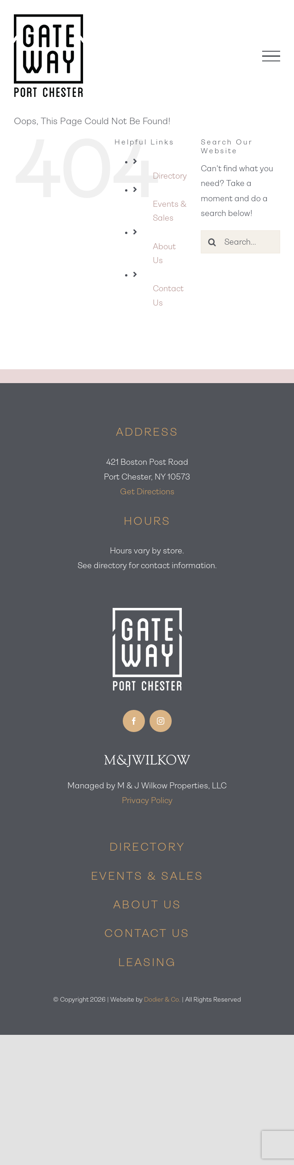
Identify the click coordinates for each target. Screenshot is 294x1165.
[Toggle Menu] (271, 56)
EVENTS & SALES (147, 876)
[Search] (212, 241)
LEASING (147, 962)
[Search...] (240, 241)
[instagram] (161, 721)
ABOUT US (147, 904)
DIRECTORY (147, 847)
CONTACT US (147, 933)
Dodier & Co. (162, 999)
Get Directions (147, 491)
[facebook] (134, 721)
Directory (170, 175)
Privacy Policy (147, 800)
